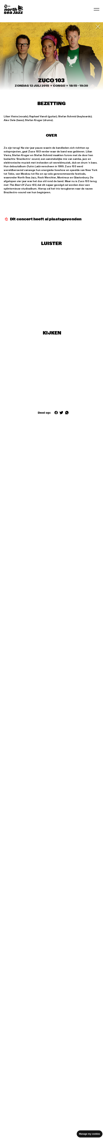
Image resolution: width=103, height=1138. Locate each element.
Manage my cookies (89, 1134)
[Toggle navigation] (96, 9)
